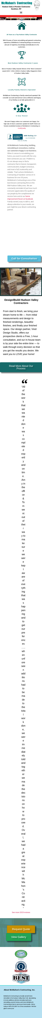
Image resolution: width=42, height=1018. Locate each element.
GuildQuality (22, 128)
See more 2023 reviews (21, 912)
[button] (21, 12)
